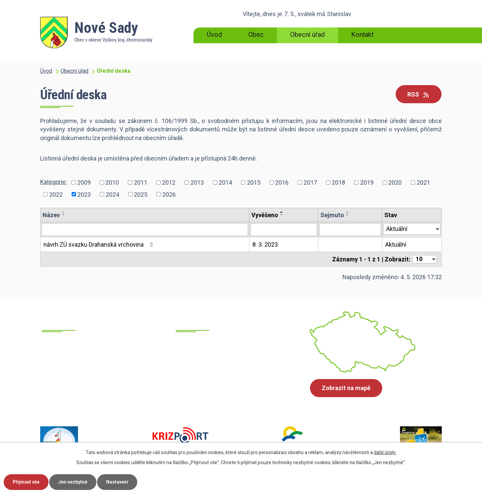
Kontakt (362, 35)
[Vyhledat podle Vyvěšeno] (283, 229)
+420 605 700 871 (89, 394)
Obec (256, 35)
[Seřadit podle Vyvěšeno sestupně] (282, 214)
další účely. (385, 452)
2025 (140, 194)
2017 (310, 182)
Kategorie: (53, 181)
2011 (140, 182)
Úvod (214, 35)
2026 (169, 194)
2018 (338, 182)
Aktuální (395, 244)
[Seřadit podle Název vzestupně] (63, 212)
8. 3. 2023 (265, 244)
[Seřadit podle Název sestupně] (63, 214)
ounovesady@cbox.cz (229, 386)
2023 (84, 194)
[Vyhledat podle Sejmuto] (350, 229)
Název (51, 215)
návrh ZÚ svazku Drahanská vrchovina (100, 244)
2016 (282, 182)
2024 (112, 194)
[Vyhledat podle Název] (145, 229)
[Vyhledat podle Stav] (411, 229)
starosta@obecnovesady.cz (237, 394)
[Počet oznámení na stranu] (425, 259)
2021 (423, 182)
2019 (367, 182)
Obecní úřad (307, 35)
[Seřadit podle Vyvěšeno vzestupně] (282, 212)
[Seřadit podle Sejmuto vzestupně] (347, 212)
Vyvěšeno (264, 215)
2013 (197, 182)
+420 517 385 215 (89, 386)
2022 (56, 194)
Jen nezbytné (74, 481)
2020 (395, 182)
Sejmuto (332, 215)
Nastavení (120, 481)
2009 (84, 182)
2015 (253, 182)
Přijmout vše (27, 481)
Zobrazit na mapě (346, 388)
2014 (225, 182)
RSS (418, 94)
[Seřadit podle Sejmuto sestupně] (347, 214)
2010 (112, 182)
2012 (168, 182)
